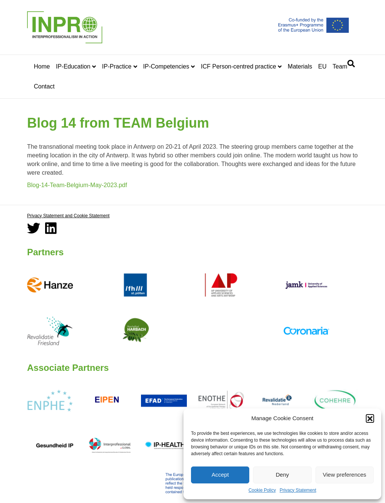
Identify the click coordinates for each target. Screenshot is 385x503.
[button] (370, 418)
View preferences (345, 474)
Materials (300, 66)
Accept (220, 474)
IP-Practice (116, 66)
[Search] (351, 63)
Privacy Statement (298, 490)
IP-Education (73, 66)
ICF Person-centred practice (238, 66)
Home (42, 66)
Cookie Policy (262, 490)
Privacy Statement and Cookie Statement (68, 215)
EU (322, 66)
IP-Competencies (166, 66)
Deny (282, 474)
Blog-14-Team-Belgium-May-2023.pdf (77, 185)
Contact (44, 86)
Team (339, 66)
